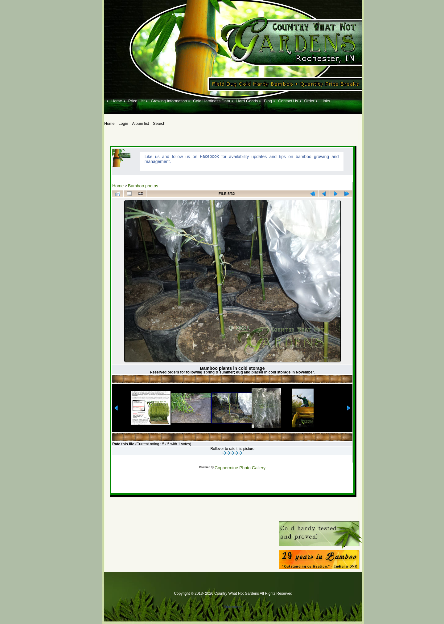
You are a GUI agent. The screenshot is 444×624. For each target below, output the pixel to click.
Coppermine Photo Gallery (240, 467)
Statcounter (233, 607)
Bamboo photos (143, 185)
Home (118, 185)
